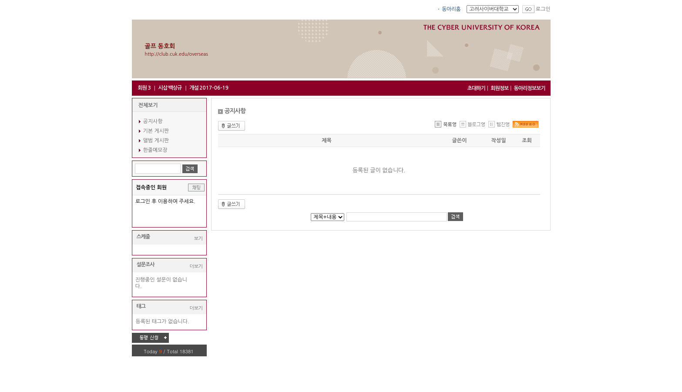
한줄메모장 (155, 150)
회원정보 (499, 88)
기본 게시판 (156, 131)
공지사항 (153, 121)
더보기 (196, 266)
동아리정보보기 (529, 88)
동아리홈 (451, 9)
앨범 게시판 (156, 140)
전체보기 (148, 105)
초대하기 (476, 88)
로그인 (543, 9)
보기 (198, 238)
